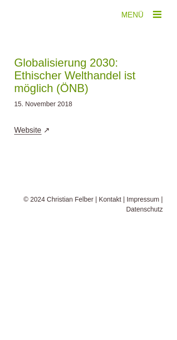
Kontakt (110, 223)
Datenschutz (144, 233)
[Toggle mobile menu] (158, 14)
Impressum (142, 223)
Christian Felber (70, 223)
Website (28, 130)
